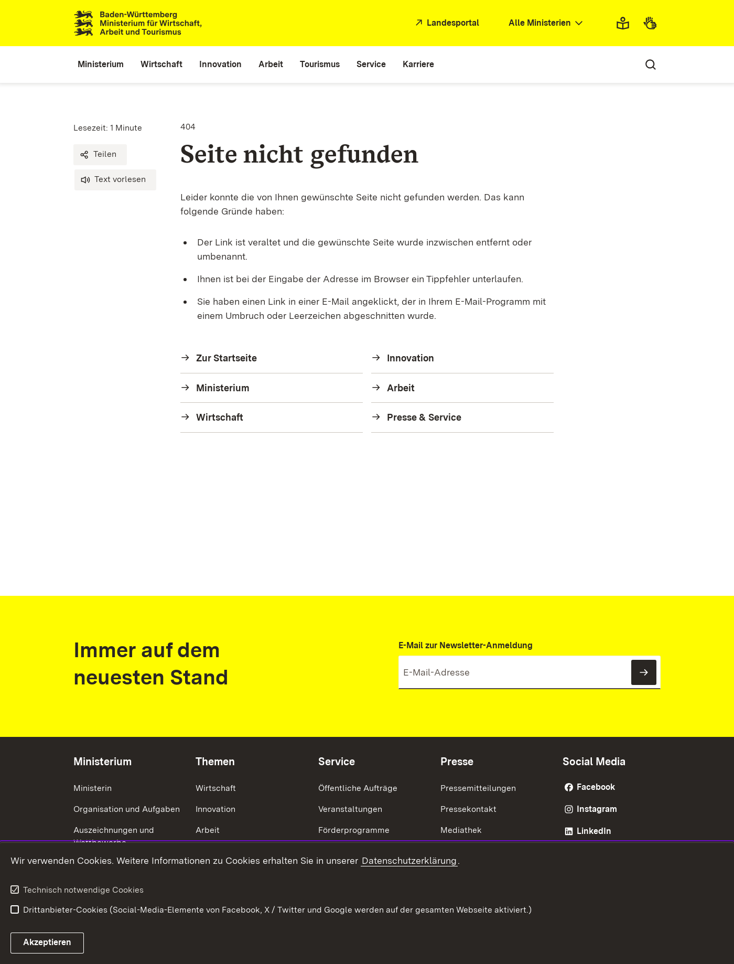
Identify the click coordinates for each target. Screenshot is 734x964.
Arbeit (208, 830)
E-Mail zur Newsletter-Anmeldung (465, 645)
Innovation (215, 809)
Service (336, 761)
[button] (100, 154)
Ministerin (92, 788)
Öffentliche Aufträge (357, 788)
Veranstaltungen (350, 809)
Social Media (594, 761)
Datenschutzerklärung (409, 860)
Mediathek (461, 830)
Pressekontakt (468, 809)
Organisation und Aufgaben (126, 809)
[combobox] (546, 23)
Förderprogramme (354, 830)
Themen (215, 761)
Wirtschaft (216, 788)
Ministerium (102, 761)
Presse (456, 761)
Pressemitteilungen (478, 788)
